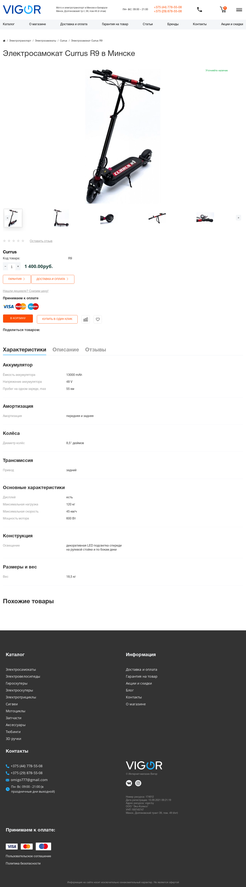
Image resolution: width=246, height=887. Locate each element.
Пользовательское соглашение (28, 853)
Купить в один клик (66, 316)
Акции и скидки (232, 24)
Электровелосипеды (23, 673)
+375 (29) (168, 11)
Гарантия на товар (115, 24)
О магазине (37, 24)
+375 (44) (168, 7)
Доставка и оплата (73, 24)
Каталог (9, 24)
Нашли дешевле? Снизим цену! (25, 289)
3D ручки (13, 735)
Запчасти (13, 714)
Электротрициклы (21, 693)
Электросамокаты (21, 666)
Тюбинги (13, 728)
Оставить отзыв (41, 241)
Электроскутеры (19, 687)
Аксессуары (16, 721)
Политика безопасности (23, 860)
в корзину (22, 316)
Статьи (148, 24)
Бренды (173, 24)
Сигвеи (12, 700)
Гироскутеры (16, 680)
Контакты (200, 24)
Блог (130, 687)
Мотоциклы (16, 707)
